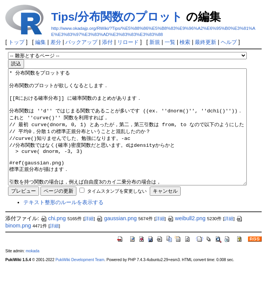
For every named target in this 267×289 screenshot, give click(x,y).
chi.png (53, 241)
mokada (32, 274)
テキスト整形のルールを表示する (63, 225)
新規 (154, 42)
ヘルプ (229, 42)
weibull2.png (186, 241)
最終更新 (205, 42)
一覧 (170, 42)
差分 (55, 42)
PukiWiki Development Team (79, 283)
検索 (185, 42)
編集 (40, 42)
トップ (16, 42)
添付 (107, 42)
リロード (128, 42)
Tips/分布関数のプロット (117, 16)
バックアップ (81, 42)
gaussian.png (116, 241)
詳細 (89, 241)
